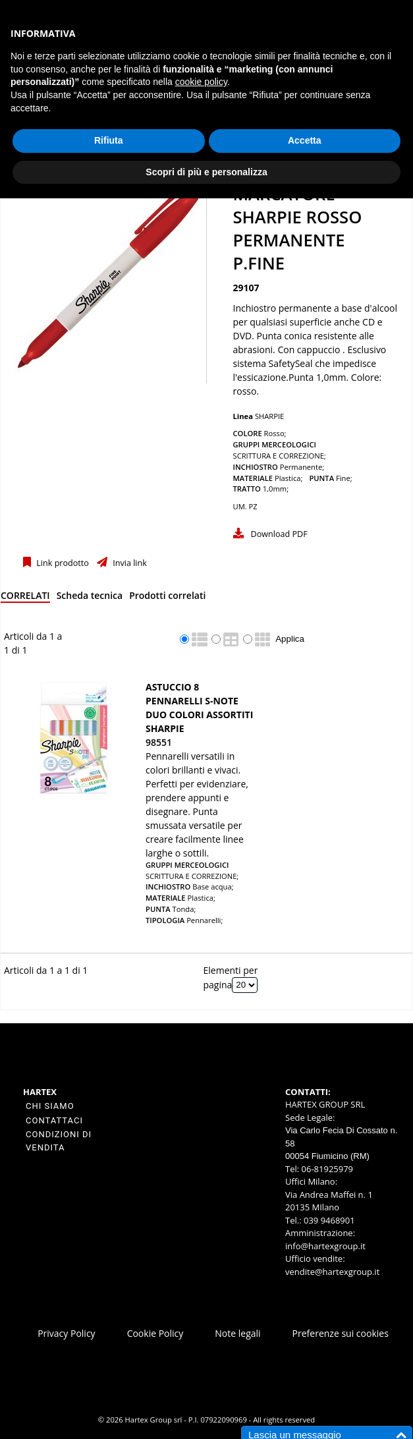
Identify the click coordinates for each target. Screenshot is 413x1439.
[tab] (25, 598)
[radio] (184, 639)
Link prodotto (61, 563)
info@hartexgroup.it (325, 1246)
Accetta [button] (304, 140)
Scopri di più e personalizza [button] (206, 172)
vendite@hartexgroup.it (332, 1272)
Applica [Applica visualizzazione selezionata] (289, 639)
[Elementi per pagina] (245, 985)
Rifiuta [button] (108, 140)
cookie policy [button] (201, 81)
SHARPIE (269, 416)
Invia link (129, 563)
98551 (159, 742)
